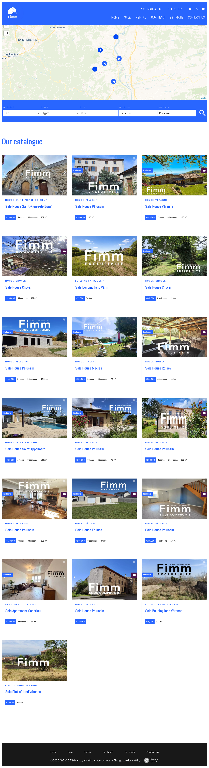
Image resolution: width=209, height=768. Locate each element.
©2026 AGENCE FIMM (63, 760)
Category (8, 107)
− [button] (6, 25)
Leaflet (203, 98)
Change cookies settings (128, 760)
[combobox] (22, 113)
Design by (151, 760)
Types (44, 107)
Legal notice (86, 760)
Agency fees (103, 760)
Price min (125, 107)
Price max (163, 107)
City (82, 107)
